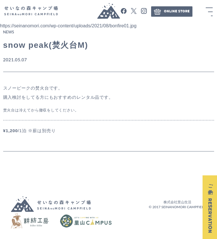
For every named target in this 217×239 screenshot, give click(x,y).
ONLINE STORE (172, 11)
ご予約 (210, 207)
